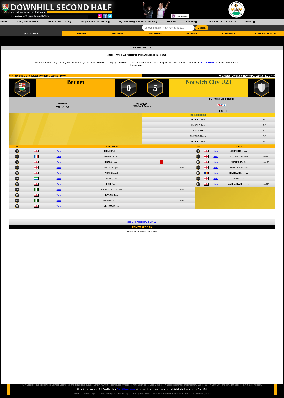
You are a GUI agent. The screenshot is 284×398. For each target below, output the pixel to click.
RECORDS (117, 33)
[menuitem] (4, 22)
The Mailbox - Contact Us (221, 21)
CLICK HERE (207, 62)
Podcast (171, 21)
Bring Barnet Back (27, 21)
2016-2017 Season (141, 106)
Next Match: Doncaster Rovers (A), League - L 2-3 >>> (247, 76)
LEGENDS (81, 33)
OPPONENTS (155, 33)
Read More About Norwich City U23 (142, 222)
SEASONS (191, 33)
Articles (190, 21)
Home (3, 21)
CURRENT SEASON (265, 33)
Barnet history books (126, 389)
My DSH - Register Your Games (137, 21)
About (248, 21)
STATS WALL (229, 33)
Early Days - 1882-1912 (94, 21)
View (59, 151)
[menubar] (127, 22)
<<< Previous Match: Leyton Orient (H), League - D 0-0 (37, 76)
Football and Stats (58, 21)
